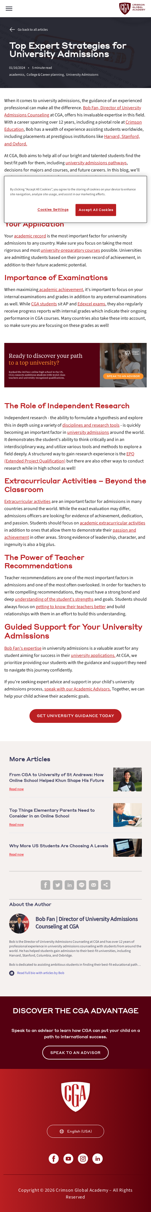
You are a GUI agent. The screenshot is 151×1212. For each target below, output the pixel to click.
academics (18, 74)
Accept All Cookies (96, 210)
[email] (93, 885)
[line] (81, 885)
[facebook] (45, 885)
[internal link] (96, 163)
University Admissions (82, 74)
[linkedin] (69, 885)
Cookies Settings (52, 210)
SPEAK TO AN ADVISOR (75, 1053)
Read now (16, 789)
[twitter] (57, 885)
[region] (75, 199)
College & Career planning (46, 74)
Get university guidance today (75, 716)
